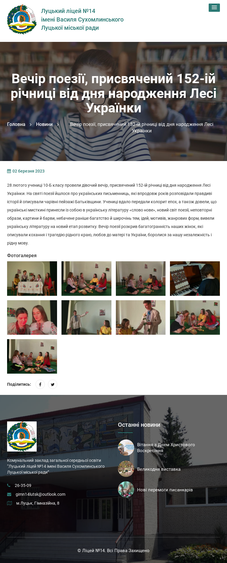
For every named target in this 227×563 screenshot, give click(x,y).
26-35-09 (23, 485)
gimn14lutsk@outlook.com (40, 494)
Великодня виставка (159, 469)
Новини (44, 124)
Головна (16, 124)
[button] (214, 8)
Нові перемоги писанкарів (165, 490)
